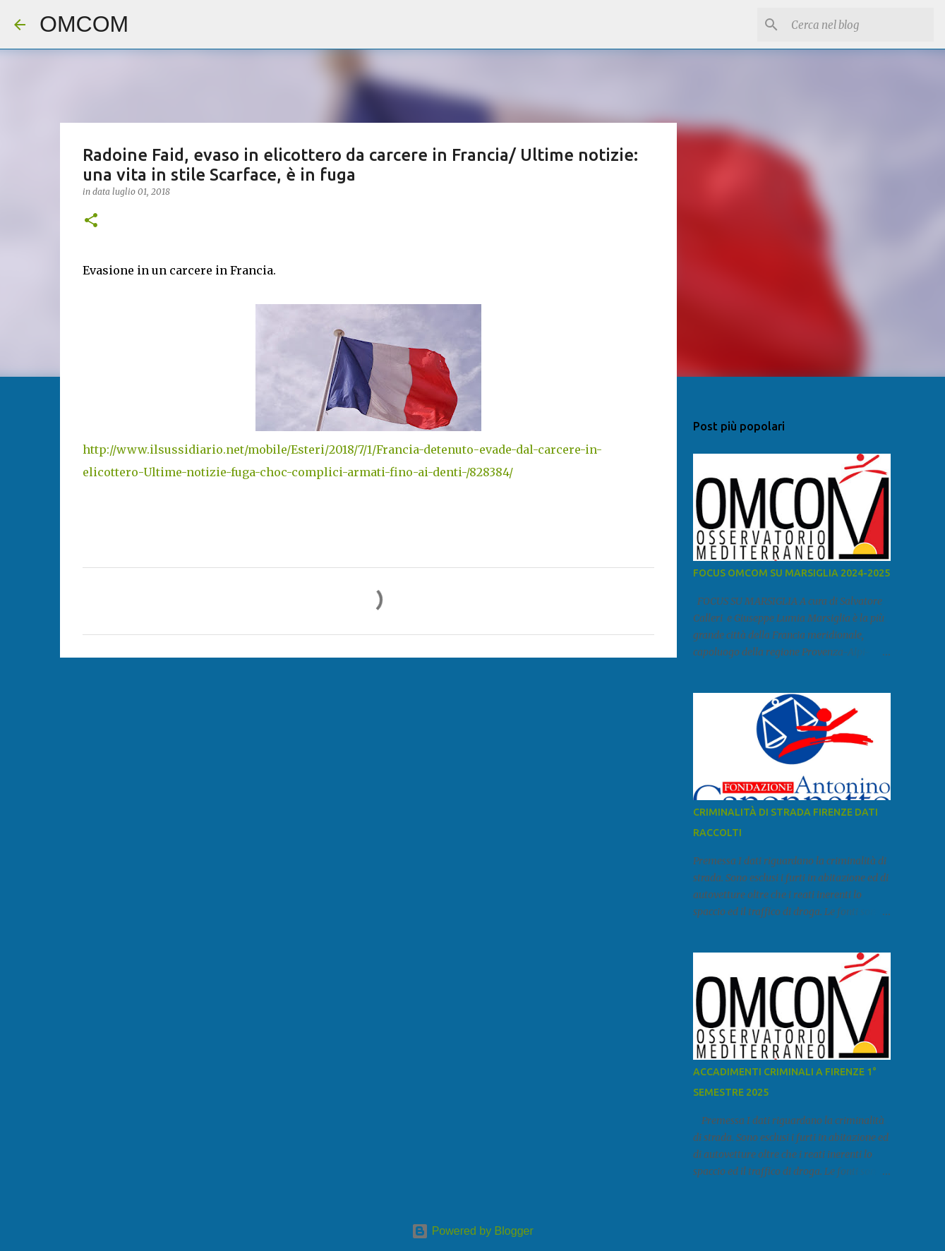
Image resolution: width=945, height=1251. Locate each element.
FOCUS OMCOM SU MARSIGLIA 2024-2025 (791, 573)
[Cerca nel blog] (860, 25)
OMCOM (84, 24)
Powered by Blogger (472, 1231)
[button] (91, 221)
